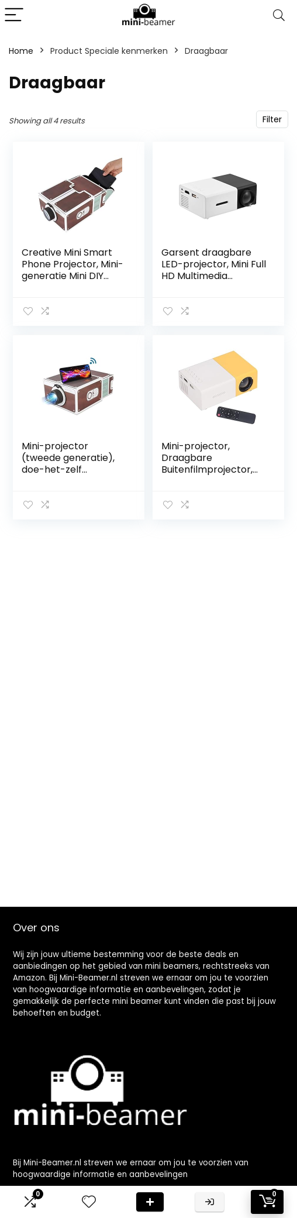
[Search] (279, 15)
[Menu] (14, 15)
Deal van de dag (150, 1202)
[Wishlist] (89, 1202)
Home (21, 51)
